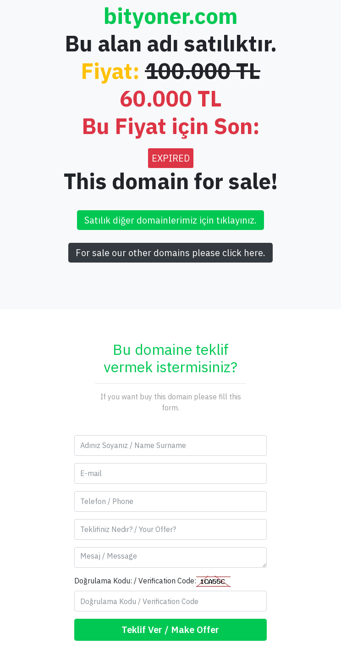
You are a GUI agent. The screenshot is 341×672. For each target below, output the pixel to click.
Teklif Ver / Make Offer (170, 629)
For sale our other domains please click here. (170, 252)
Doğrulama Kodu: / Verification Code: (152, 581)
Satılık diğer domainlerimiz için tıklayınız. (170, 220)
